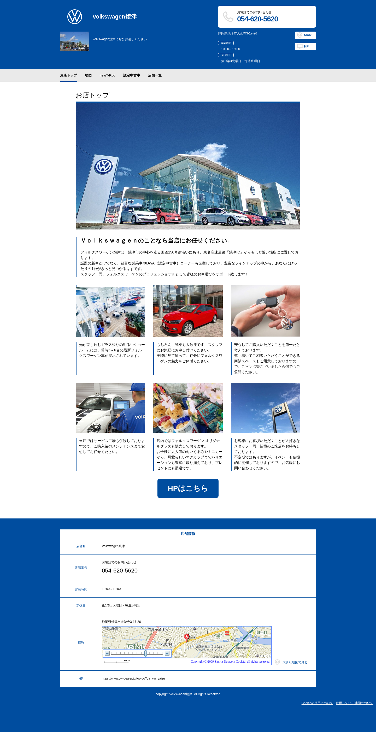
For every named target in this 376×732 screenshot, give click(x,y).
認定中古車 (131, 75)
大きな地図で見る (295, 662)
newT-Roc (107, 75)
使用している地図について (354, 703)
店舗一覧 (155, 75)
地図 (88, 75)
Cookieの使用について (317, 703)
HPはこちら (188, 488)
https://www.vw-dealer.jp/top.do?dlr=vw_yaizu (133, 678)
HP (306, 46)
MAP (308, 35)
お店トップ (68, 75)
